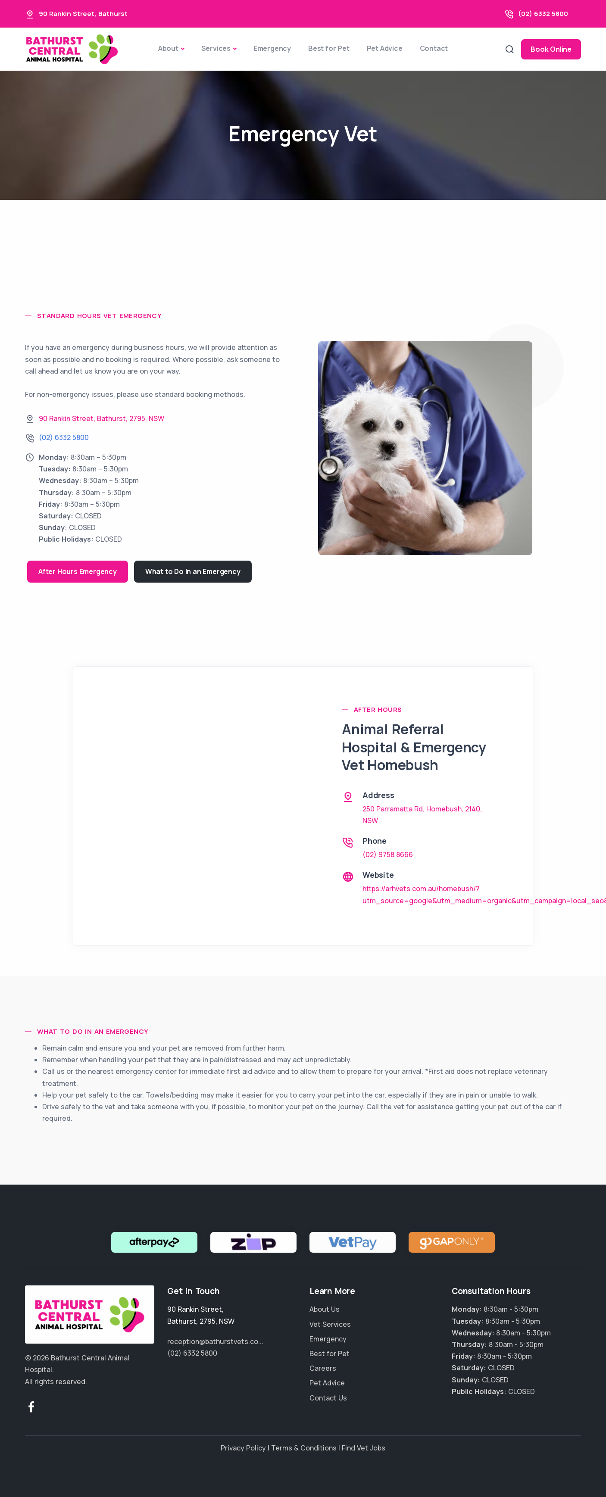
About (168, 48)
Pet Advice (385, 48)
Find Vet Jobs (363, 1448)
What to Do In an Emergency (193, 571)
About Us (324, 1309)
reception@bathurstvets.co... (215, 1341)
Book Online (551, 49)
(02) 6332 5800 (543, 13)
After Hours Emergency (77, 571)
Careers (322, 1368)
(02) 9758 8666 (387, 854)
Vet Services (330, 1324)
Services (216, 48)
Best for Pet (329, 48)
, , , (101, 418)
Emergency (272, 48)
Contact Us (328, 1398)
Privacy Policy (243, 1448)
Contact (434, 48)
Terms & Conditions (304, 1448)
